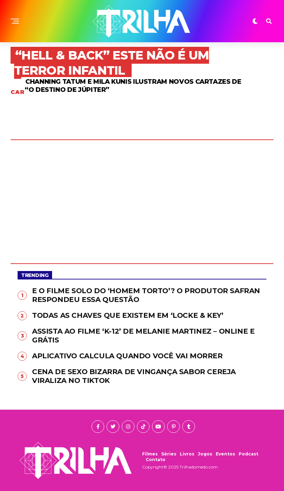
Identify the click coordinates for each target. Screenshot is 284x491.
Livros (187, 454)
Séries (168, 454)
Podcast (248, 454)
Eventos (225, 454)
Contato (155, 459)
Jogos (205, 454)
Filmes (150, 454)
